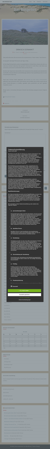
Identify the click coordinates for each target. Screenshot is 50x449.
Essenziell (14, 286)
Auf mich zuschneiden (25, 297)
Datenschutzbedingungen (25, 299)
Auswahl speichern (24, 294)
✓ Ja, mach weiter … (24, 290)
